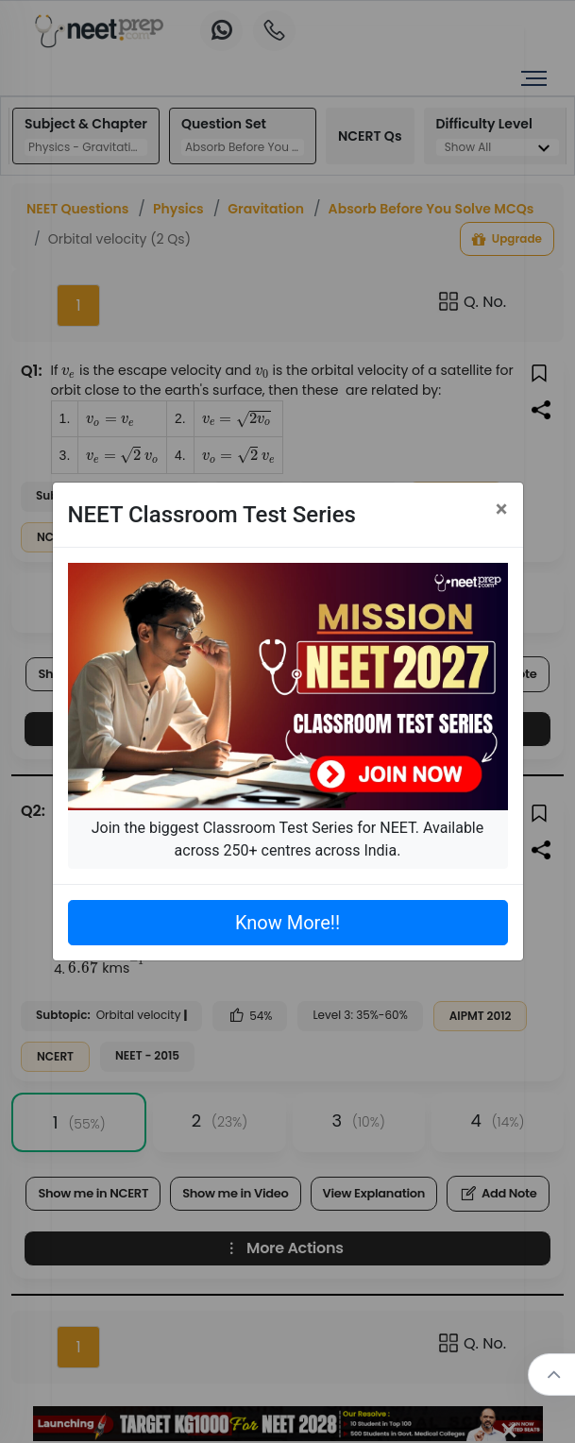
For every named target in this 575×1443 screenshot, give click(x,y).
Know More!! (287, 922)
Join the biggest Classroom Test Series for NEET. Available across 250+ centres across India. (287, 839)
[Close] (502, 509)
